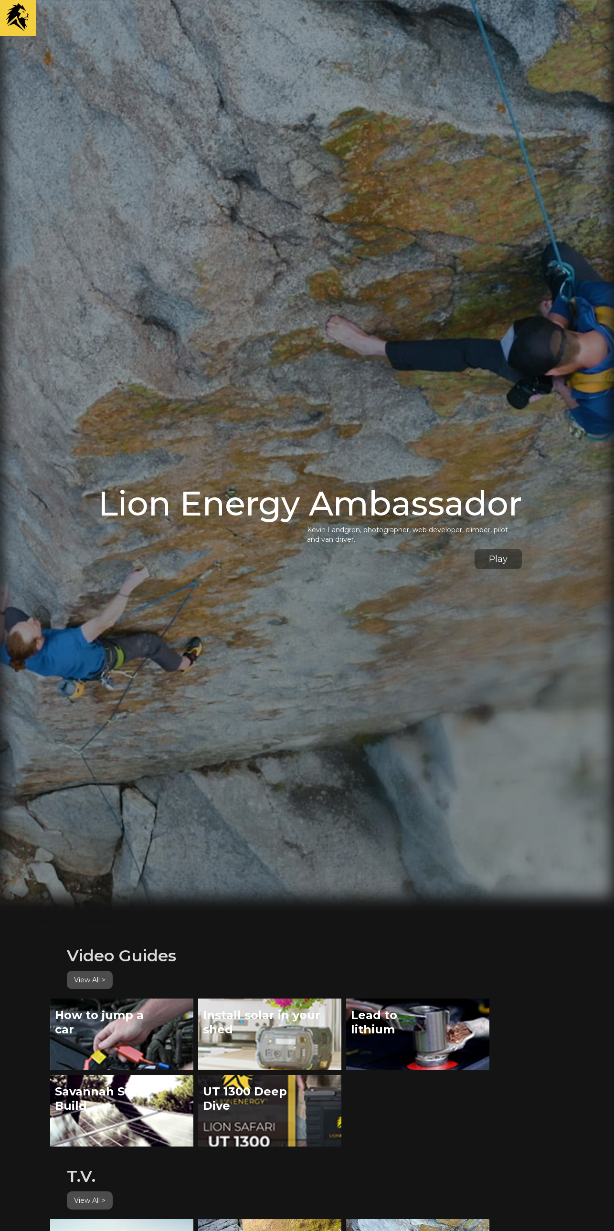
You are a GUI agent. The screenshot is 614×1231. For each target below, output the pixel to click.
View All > (90, 980)
